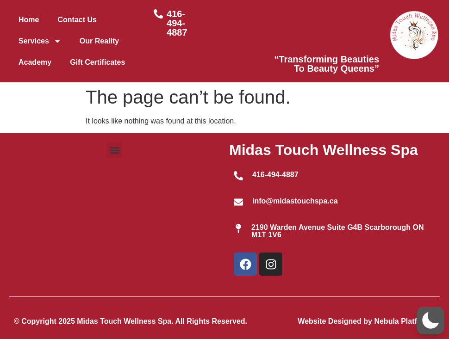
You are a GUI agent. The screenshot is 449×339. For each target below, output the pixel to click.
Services (40, 41)
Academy (35, 62)
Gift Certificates (97, 62)
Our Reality (99, 41)
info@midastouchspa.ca (295, 201)
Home (29, 20)
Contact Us (76, 20)
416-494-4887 (177, 23)
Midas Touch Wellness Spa (323, 150)
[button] (114, 150)
